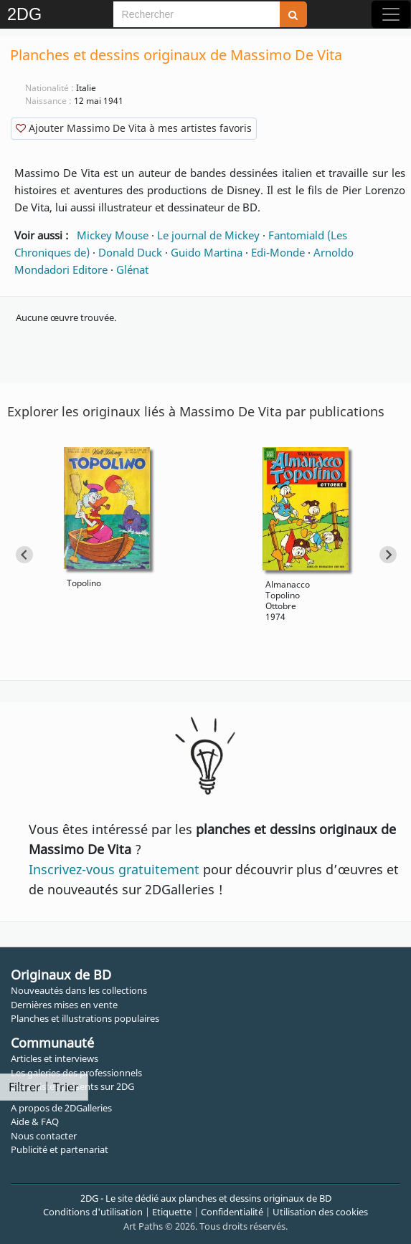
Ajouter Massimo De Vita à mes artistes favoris (134, 128)
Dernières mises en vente (64, 1004)
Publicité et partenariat (59, 1149)
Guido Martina (206, 252)
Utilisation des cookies (320, 1211)
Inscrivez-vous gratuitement (114, 869)
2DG (24, 14)
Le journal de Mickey (208, 235)
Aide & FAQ (35, 1121)
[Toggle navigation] (391, 14)
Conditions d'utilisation (93, 1211)
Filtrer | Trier (44, 1087)
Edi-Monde (278, 252)
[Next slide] (388, 554)
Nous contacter (44, 1135)
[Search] (196, 14)
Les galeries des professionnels (76, 1072)
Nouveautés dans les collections (79, 990)
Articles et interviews (54, 1058)
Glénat (132, 269)
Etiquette (172, 1211)
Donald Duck (130, 252)
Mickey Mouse (112, 235)
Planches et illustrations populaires (85, 1018)
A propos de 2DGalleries (61, 1107)
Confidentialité (232, 1211)
